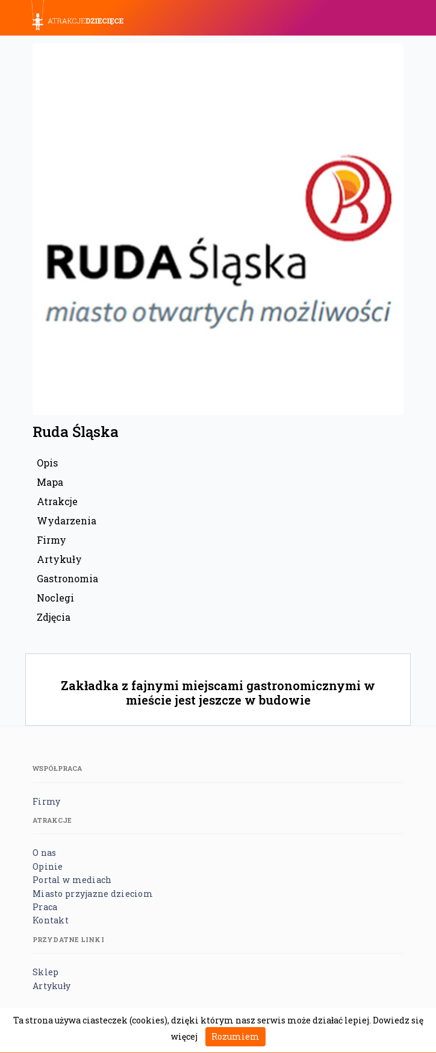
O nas (44, 852)
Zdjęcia (53, 617)
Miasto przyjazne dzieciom (93, 893)
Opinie (48, 866)
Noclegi (55, 597)
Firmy (51, 539)
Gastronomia (67, 578)
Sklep (45, 972)
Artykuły (59, 559)
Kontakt (51, 920)
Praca (45, 907)
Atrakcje (57, 501)
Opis (47, 462)
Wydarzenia (66, 520)
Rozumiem (235, 1036)
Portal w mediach (72, 879)
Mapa (50, 482)
